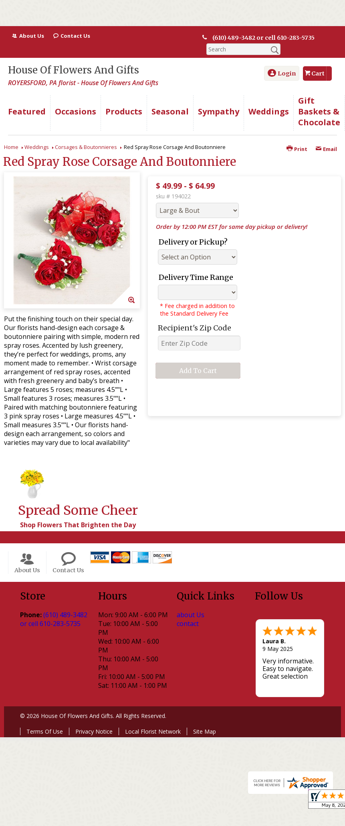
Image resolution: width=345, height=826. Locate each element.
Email (326, 149)
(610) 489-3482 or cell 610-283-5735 (262, 37)
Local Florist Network (153, 731)
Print (296, 149)
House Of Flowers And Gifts (73, 70)
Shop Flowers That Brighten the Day (78, 524)
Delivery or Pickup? (193, 242)
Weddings (36, 147)
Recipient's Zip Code (194, 327)
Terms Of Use (44, 731)
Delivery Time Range (196, 277)
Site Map (204, 731)
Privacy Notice (94, 731)
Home (11, 147)
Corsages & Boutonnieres (86, 147)
